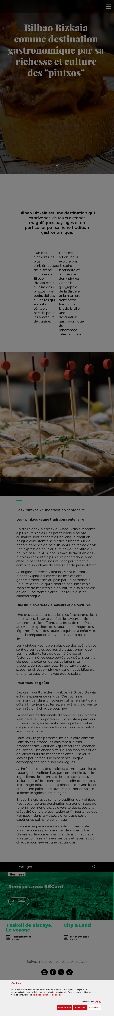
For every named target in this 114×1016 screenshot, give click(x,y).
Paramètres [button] (95, 1007)
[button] (97, 1001)
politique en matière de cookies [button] (47, 995)
